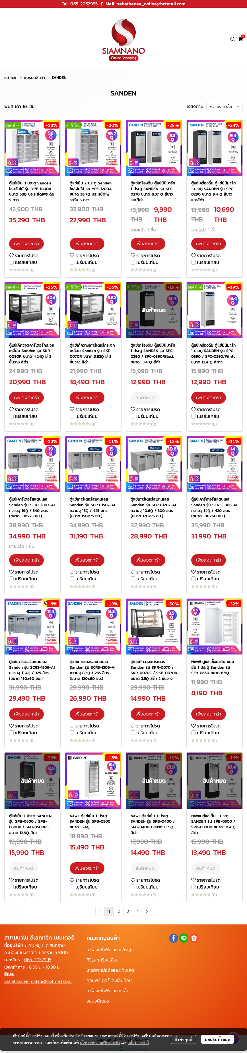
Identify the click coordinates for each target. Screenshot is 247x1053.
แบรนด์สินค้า (34, 78)
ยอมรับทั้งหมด (217, 1039)
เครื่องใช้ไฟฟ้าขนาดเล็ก (108, 990)
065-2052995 (84, 3)
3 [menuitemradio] (128, 911)
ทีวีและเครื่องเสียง (103, 959)
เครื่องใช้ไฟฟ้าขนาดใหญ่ (109, 949)
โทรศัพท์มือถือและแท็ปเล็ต (110, 970)
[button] (233, 39)
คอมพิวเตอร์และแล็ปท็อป (109, 980)
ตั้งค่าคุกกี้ (183, 1039)
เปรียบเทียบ (26, 262)
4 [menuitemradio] (137, 911)
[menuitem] (146, 911)
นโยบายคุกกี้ (138, 1042)
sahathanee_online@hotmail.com (151, 3)
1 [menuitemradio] (109, 911)
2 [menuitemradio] (119, 911)
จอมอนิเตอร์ (98, 1000)
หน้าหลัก (11, 78)
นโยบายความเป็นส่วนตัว (100, 1042)
